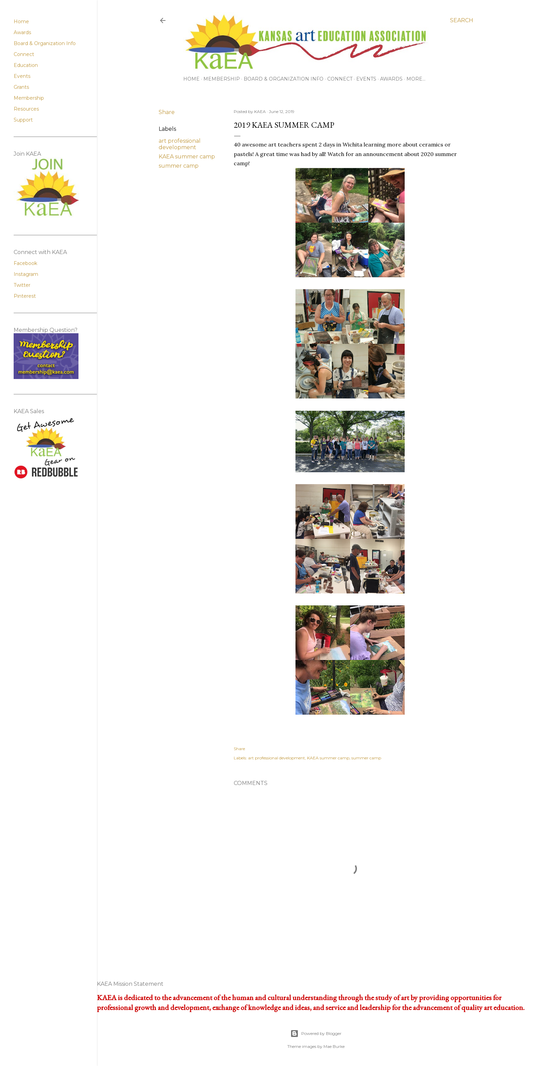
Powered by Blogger (316, 1033)
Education (26, 65)
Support (23, 120)
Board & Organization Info (283, 79)
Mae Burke (334, 1046)
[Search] (461, 20)
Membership (221, 79)
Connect (339, 79)
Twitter (22, 285)
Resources (26, 109)
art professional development (180, 144)
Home (191, 79)
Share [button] (167, 112)
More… (415, 79)
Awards (391, 79)
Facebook (25, 263)
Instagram (26, 274)
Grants (21, 87)
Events (366, 79)
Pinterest (25, 296)
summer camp (179, 166)
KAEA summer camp (187, 156)
